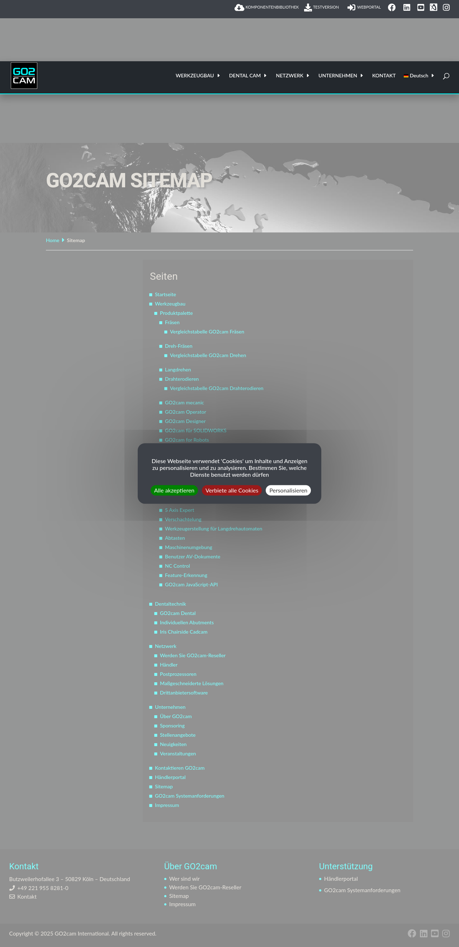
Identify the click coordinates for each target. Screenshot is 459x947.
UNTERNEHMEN (337, 75)
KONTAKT (384, 75)
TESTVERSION (323, 7)
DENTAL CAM (245, 75)
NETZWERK (289, 75)
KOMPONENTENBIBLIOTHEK (267, 7)
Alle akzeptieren (174, 490)
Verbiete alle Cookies (231, 490)
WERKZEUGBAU (195, 75)
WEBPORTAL (365, 7)
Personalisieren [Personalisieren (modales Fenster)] (288, 490)
